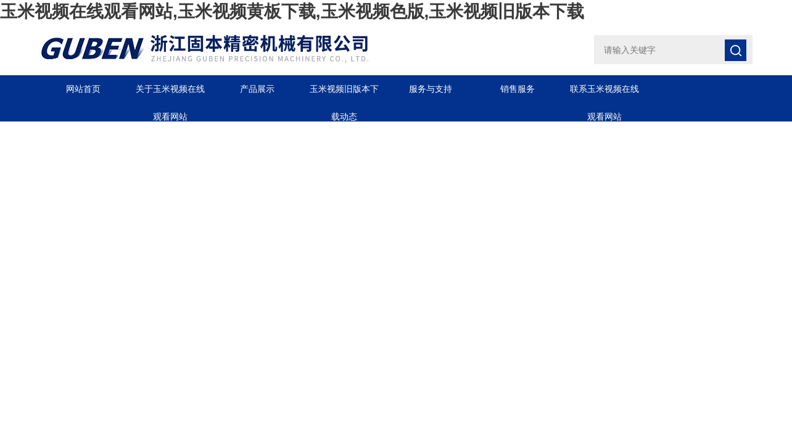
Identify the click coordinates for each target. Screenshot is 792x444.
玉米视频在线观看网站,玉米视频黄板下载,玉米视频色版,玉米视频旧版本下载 (292, 11)
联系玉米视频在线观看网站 (604, 93)
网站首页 (83, 89)
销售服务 (517, 89)
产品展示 (257, 89)
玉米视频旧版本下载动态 (344, 93)
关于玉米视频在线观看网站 (170, 93)
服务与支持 (430, 89)
